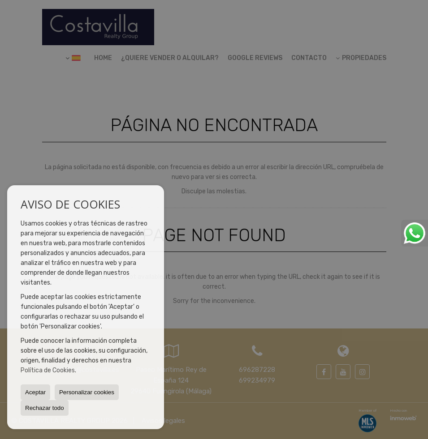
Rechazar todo (44, 408)
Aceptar (35, 392)
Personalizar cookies (86, 392)
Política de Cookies (48, 370)
